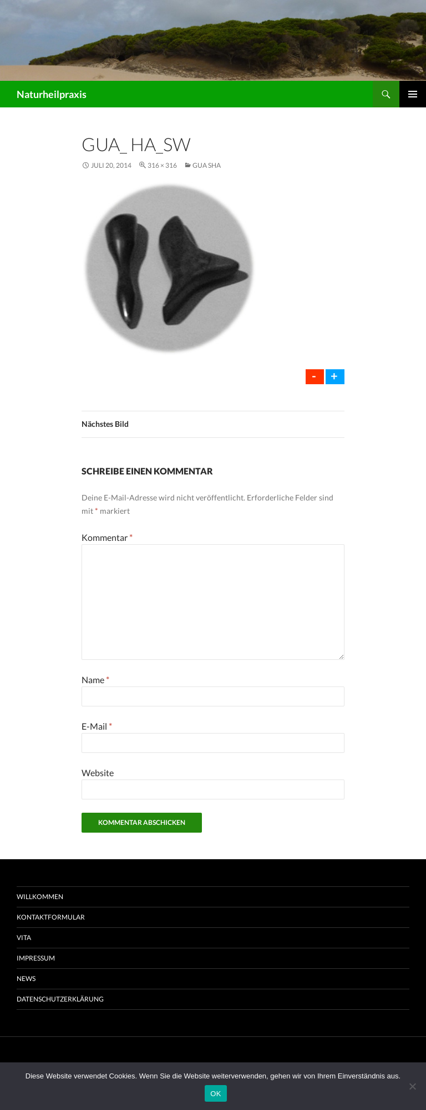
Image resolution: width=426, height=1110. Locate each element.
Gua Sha (206, 165)
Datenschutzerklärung (60, 999)
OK (215, 1094)
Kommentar (107, 537)
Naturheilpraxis (52, 94)
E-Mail (97, 726)
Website (98, 772)
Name (95, 679)
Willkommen (40, 896)
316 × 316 (162, 165)
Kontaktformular (51, 917)
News (26, 978)
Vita (24, 937)
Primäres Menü (412, 94)
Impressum (36, 958)
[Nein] (412, 1086)
